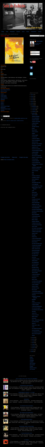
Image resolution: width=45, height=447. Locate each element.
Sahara (33, 335)
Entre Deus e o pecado (36, 145)
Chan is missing (35, 170)
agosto (33, 113)
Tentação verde (35, 200)
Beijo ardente (34, 130)
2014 (32, 99)
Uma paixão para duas (36, 182)
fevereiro (34, 345)
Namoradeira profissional (36, 270)
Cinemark (31, 358)
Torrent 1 (2, 102)
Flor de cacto (34, 289)
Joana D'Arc (34, 313)
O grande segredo (35, 119)
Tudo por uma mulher (36, 121)
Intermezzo (34, 318)
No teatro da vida (35, 267)
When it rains (34, 279)
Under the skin (5, 36)
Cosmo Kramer (39, 41)
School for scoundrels (36, 148)
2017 (32, 94)
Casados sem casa (35, 204)
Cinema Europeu (20, 120)
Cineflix (31, 357)
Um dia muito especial (36, 308)
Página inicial (14, 157)
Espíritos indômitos (35, 221)
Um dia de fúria (35, 255)
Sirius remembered (35, 214)
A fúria (33, 326)
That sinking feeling (35, 207)
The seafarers (34, 195)
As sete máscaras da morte (37, 150)
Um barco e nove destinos (37, 143)
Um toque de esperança (26, 412)
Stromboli (34, 311)
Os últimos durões (35, 321)
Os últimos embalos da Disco (37, 211)
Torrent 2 (2, 103)
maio (33, 340)
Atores (23, 31)
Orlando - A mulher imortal (37, 157)
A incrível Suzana (35, 264)
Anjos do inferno (35, 286)
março (33, 344)
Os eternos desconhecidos (37, 209)
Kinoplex (31, 366)
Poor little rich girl (35, 253)
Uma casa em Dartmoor (36, 155)
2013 (32, 101)
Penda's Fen (34, 236)
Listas (7, 31)
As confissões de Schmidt (37, 331)
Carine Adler (13, 120)
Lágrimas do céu (35, 147)
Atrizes (27, 31)
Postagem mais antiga (23, 157)
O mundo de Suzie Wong (36, 224)
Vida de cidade (35, 272)
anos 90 (8, 120)
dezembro (34, 106)
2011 (32, 104)
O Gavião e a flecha (36, 177)
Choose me (34, 277)
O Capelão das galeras (26, 405)
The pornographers (35, 252)
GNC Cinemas (32, 363)
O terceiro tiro (34, 136)
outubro (33, 109)
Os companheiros (35, 262)
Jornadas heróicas (35, 126)
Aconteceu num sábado (26, 385)
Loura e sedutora (35, 284)
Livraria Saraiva (4, 96)
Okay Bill (33, 180)
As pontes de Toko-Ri (36, 199)
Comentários (33, 54)
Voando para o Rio (35, 269)
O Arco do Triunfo (35, 314)
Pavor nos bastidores (36, 140)
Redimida (26, 399)
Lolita (33, 190)
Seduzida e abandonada (36, 167)
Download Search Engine (5, 108)
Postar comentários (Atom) (9, 159)
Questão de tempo (35, 287)
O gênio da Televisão (36, 246)
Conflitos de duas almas (36, 231)
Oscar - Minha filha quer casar (37, 319)
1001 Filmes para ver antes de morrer (26, 378)
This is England (35, 153)
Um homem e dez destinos (37, 228)
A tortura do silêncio (35, 138)
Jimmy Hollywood (35, 179)
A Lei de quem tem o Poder (37, 185)
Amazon (2, 93)
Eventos (39, 31)
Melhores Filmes (4, 91)
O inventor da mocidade (36, 245)
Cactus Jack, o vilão (36, 325)
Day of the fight (35, 194)
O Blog (2, 31)
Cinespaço (32, 360)
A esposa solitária (35, 304)
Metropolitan (34, 212)
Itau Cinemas (32, 364)
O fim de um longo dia (36, 240)
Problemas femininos (36, 168)
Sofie (33, 174)
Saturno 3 (34, 323)
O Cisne (33, 197)
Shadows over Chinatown (26, 426)
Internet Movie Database (5, 89)
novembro (34, 108)
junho (33, 339)
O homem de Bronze (36, 175)
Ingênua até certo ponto (36, 229)
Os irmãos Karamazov (36, 282)
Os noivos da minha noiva (37, 243)
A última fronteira (35, 123)
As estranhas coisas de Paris (37, 309)
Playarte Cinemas (33, 367)
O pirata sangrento (35, 160)
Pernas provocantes (36, 250)
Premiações (12, 31)
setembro (34, 111)
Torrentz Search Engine (5, 106)
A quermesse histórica (36, 302)
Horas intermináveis (36, 202)
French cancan (35, 217)
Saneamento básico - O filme (27, 392)
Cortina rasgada (35, 135)
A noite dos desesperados (37, 306)
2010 (32, 349)
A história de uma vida (36, 223)
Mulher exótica (35, 316)
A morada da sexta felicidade (37, 293)
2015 (32, 98)
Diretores (18, 31)
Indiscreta (34, 294)
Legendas (2, 110)
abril (33, 342)
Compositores (33, 31)
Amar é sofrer (34, 226)
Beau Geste (34, 124)
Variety (33, 301)
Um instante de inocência (37, 328)
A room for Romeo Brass (36, 238)
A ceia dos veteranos (36, 274)
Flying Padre (34, 192)
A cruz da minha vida (36, 162)
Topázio (33, 133)
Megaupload (3, 107)
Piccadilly (33, 235)
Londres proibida (35, 152)
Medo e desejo (35, 219)
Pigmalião (34, 299)
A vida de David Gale (26, 433)
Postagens (33, 52)
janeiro (33, 347)
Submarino (3, 99)
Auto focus (34, 257)
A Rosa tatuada (35, 159)
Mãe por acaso (35, 265)
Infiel (33, 172)
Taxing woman (34, 260)
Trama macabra (35, 131)
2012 (32, 103)
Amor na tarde (34, 114)
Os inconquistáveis (35, 118)
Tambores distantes (35, 116)
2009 (32, 351)
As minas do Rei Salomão (37, 281)
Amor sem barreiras (35, 330)
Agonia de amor (35, 141)
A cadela (26, 439)
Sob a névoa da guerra (36, 333)
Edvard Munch (34, 241)
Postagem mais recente (5, 157)
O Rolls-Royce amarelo (36, 291)
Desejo (33, 128)
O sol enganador (35, 184)
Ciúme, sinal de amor (36, 248)
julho (33, 337)
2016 (32, 96)
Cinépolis (31, 361)
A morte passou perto (36, 216)
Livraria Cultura (3, 95)
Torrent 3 (2, 104)
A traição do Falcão (35, 258)
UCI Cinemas (32, 369)
